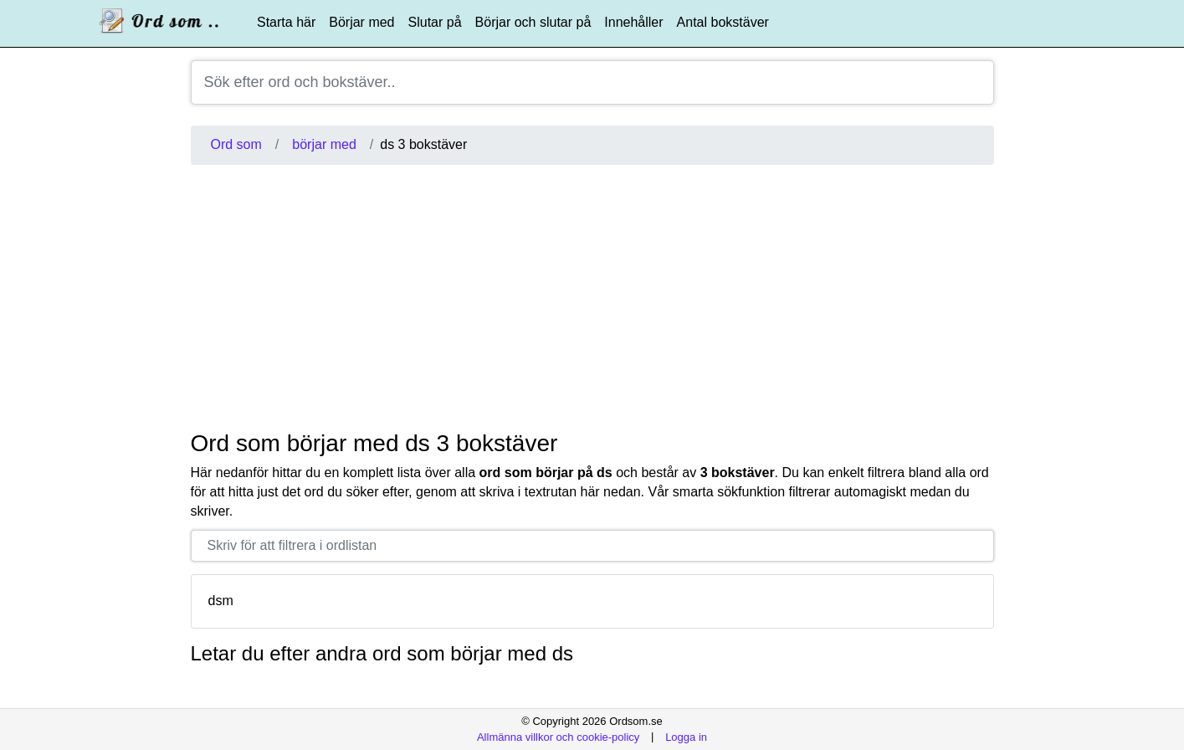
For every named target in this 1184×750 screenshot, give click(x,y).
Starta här (286, 22)
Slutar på (435, 22)
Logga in (686, 736)
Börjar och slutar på (533, 22)
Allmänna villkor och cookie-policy (558, 736)
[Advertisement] (592, 297)
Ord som (236, 144)
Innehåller (633, 22)
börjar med (324, 144)
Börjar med (361, 22)
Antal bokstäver (723, 22)
